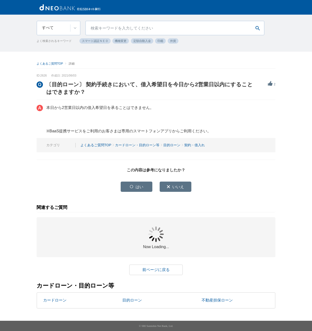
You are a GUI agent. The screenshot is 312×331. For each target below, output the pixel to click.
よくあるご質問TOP (50, 63)
